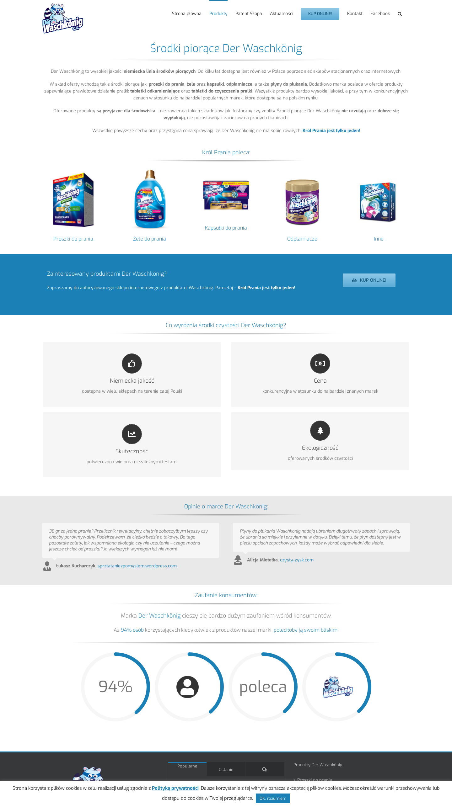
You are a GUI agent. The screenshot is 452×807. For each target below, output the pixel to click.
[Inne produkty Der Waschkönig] (379, 171)
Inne (379, 239)
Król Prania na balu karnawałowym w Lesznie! (231, 762)
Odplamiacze (302, 239)
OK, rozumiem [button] (273, 798)
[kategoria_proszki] (73, 171)
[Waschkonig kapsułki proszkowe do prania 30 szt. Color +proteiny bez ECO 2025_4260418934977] (226, 171)
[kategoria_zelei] (149, 171)
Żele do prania (149, 239)
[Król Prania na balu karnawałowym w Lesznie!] (181, 764)
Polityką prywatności (175, 788)
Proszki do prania (73, 239)
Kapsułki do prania (226, 228)
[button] (400, 13)
